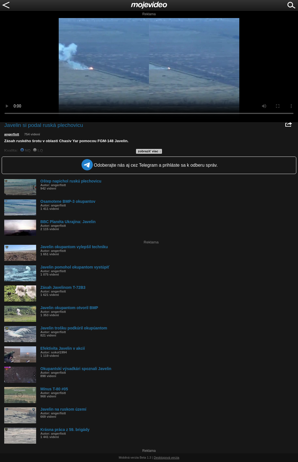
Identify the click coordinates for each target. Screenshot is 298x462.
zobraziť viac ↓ (149, 151)
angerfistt (11, 134)
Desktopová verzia (166, 457)
